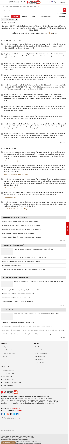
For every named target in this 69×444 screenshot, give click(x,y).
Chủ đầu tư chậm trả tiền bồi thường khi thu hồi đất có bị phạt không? (21, 237)
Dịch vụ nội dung (40, 359)
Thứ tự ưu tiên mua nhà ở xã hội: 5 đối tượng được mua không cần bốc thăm (24, 269)
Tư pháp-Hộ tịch (15, 174)
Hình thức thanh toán (8, 373)
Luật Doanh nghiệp (18, 443)
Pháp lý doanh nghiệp (41, 353)
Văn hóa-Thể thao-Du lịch (18, 188)
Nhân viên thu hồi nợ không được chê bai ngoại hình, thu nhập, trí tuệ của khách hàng (26, 334)
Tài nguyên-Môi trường (10, 197)
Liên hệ (5, 356)
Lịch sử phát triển (7, 350)
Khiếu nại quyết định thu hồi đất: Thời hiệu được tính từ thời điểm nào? (34, 249)
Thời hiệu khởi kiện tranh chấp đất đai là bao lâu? (16, 297)
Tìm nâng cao (61, 13)
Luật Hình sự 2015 (36, 443)
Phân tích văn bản (40, 350)
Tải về (50, 33)
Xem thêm (63, 142)
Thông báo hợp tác (8, 385)
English (54, 2)
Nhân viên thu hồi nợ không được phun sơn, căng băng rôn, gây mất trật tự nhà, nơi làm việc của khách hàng (33, 330)
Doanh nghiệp (14, 161)
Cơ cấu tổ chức (8, 209)
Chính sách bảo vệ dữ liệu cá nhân (12, 382)
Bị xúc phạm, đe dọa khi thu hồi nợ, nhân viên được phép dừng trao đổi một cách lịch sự (27, 326)
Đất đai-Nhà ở (17, 209)
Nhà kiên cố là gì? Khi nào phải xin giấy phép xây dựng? (18, 293)
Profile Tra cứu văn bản (9, 353)
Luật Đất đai (27, 443)
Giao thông (24, 209)
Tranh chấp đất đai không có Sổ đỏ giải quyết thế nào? (17, 301)
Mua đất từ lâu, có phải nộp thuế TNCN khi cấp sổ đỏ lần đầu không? (21, 229)
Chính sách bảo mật (8, 379)
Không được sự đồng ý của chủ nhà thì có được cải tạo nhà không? (21, 225)
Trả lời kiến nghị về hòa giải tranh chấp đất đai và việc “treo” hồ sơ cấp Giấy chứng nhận (38, 281)
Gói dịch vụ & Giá (44, 2)
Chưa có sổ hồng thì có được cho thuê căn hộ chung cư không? (20, 221)
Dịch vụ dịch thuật (40, 356)
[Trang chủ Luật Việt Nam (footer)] (33, 392)
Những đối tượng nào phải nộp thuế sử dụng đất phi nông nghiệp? (21, 261)
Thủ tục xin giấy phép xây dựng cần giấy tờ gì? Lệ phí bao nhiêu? (20, 290)
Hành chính (7, 161)
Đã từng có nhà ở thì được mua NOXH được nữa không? (18, 233)
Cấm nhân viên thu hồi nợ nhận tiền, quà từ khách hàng (18, 322)
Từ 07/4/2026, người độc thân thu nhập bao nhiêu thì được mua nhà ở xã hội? (24, 257)
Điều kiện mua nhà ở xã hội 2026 (11, 265)
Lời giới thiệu (6, 347)
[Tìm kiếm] (64, 10)
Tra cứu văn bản (40, 347)
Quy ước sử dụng (7, 376)
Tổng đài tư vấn (40, 362)
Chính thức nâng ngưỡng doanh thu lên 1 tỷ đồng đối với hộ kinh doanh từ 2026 (36, 313)
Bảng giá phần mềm (8, 370)
